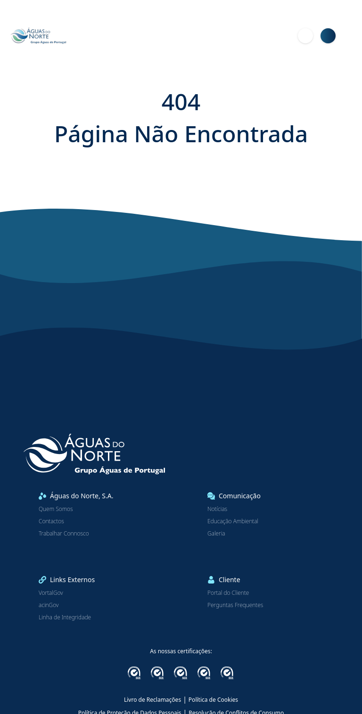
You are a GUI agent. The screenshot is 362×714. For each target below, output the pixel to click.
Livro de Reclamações (152, 700)
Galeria (216, 533)
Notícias (217, 509)
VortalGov (51, 593)
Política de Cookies (213, 700)
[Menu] (350, 36)
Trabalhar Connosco (64, 533)
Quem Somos (56, 509)
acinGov (48, 605)
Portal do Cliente (228, 593)
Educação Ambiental (232, 521)
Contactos (51, 521)
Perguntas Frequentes (235, 605)
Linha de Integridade (65, 617)
